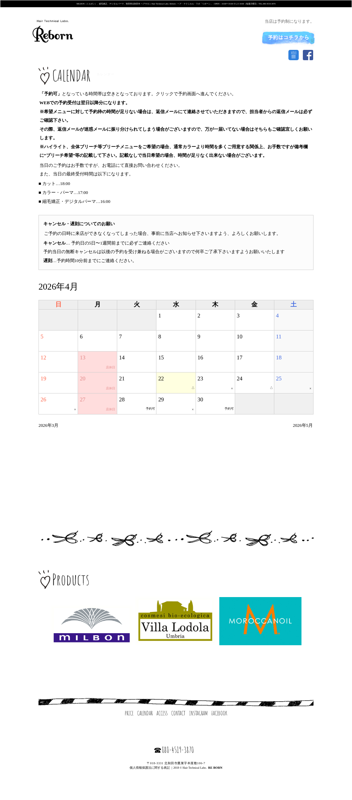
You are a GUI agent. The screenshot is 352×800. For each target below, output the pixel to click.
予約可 (150, 408)
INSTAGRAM (198, 713)
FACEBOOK (219, 713)
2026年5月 (303, 425)
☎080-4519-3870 (174, 750)
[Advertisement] (176, 472)
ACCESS (162, 713)
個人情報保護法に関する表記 (150, 767)
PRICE (129, 713)
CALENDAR (145, 713)
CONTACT (178, 713)
